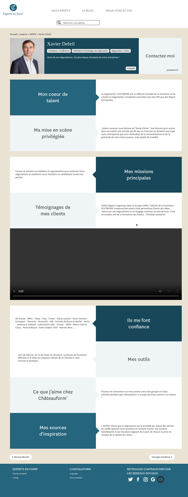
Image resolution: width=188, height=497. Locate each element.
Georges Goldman (162, 457)
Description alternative (96, 264)
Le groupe (74, 473)
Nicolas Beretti (20, 457)
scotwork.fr (172, 70)
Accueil (13, 34)
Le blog (15, 478)
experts (23, 34)
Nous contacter (76, 478)
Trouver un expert (20, 473)
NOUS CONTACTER (119, 11)
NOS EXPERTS (61, 11)
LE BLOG (88, 11)
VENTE (33, 34)
